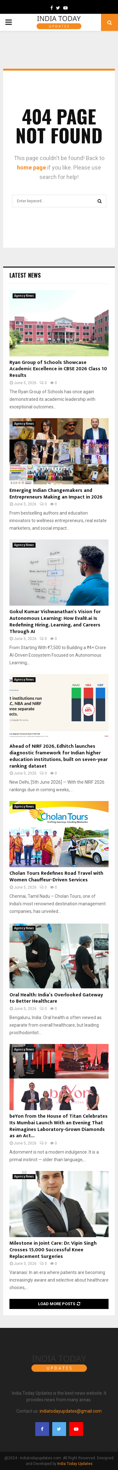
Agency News (24, 295)
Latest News (25, 275)
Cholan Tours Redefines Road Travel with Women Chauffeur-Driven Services (56, 876)
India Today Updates (75, 1463)
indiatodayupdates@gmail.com (71, 1411)
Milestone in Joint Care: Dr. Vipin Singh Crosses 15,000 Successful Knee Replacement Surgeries (53, 1250)
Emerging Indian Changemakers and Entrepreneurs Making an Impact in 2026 (56, 493)
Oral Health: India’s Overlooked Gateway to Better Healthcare (56, 998)
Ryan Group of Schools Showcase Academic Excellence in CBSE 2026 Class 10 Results (58, 369)
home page (31, 167)
